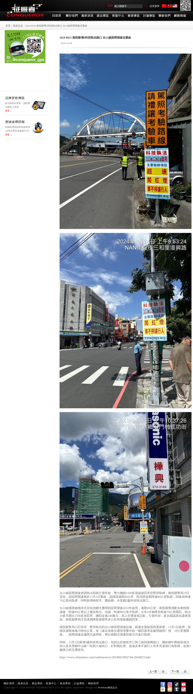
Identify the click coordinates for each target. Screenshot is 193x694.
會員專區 (65, 683)
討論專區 (79, 683)
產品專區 (37, 683)
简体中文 (164, 6)
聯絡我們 (93, 683)
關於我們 (9, 683)
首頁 (7, 25)
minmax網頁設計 (108, 687)
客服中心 (51, 683)
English (174, 6)
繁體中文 (169, 6)
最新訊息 (18, 25)
